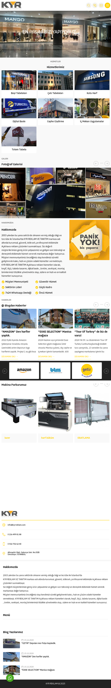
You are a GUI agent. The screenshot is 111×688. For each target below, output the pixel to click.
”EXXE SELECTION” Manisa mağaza (38, 670)
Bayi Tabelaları (19, 93)
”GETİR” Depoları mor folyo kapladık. (38, 643)
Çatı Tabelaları (55, 93)
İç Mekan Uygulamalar (92, 121)
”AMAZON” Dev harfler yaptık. (35, 657)
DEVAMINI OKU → (10, 353)
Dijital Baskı (19, 121)
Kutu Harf (92, 93)
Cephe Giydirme (55, 121)
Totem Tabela (19, 149)
